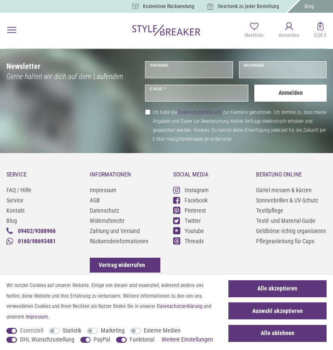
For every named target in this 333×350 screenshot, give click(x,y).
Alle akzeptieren (277, 288)
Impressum (103, 190)
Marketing (113, 330)
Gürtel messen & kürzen (284, 190)
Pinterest (189, 210)
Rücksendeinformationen (119, 241)
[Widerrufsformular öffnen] (122, 265)
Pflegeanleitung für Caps (285, 241)
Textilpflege (269, 210)
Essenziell (31, 330)
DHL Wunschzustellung (47, 339)
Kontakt (15, 210)
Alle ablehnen (277, 333)
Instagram (191, 189)
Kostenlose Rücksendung (168, 6)
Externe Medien (162, 330)
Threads (188, 241)
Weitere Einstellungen (187, 339)
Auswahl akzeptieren (277, 310)
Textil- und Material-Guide (286, 220)
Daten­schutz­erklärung (179, 306)
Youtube (188, 230)
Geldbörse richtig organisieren (291, 231)
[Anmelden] (289, 30)
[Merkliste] (254, 30)
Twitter (187, 220)
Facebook (190, 200)
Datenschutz (104, 210)
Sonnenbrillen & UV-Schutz (287, 200)
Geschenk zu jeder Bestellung (248, 6)
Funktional (142, 339)
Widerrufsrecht (107, 220)
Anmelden (291, 92)
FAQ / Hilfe (18, 190)
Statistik (72, 330)
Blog (309, 6)
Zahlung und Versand (115, 231)
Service (14, 200)
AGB (95, 200)
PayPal (102, 339)
